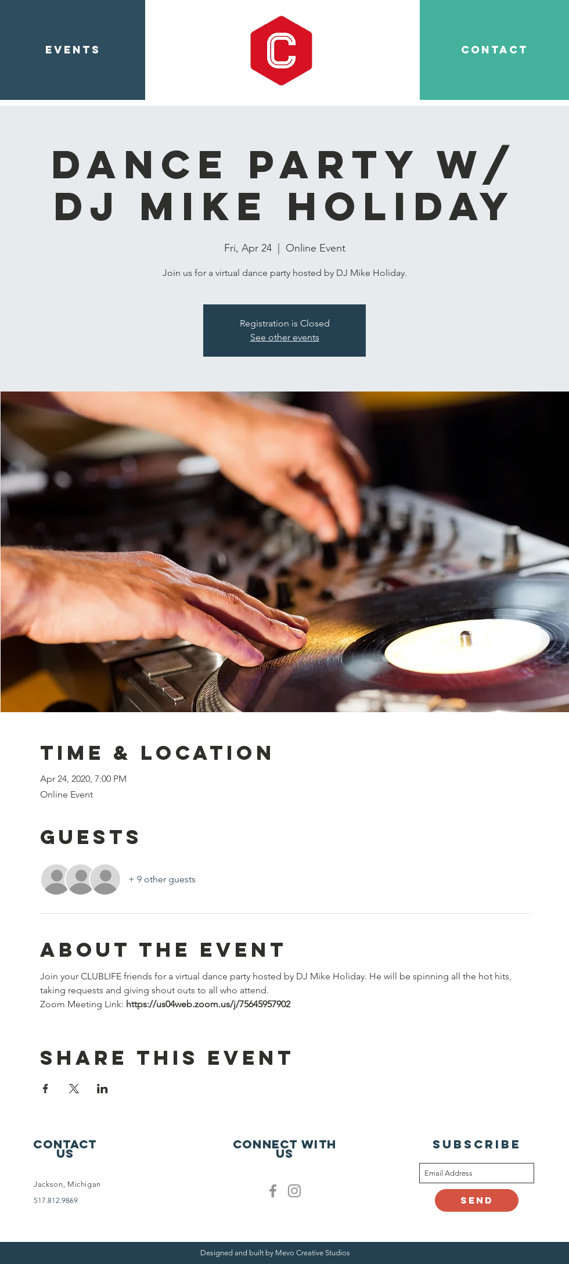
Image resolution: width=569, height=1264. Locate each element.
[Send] (476, 1200)
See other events (284, 337)
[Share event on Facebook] (45, 1088)
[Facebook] (273, 1191)
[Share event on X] (74, 1088)
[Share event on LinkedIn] (102, 1088)
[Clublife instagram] (294, 1191)
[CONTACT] (494, 50)
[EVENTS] (72, 50)
